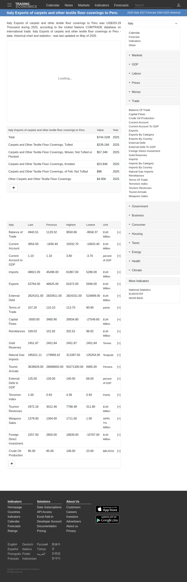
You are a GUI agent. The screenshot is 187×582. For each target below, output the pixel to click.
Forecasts (14, 526)
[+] (118, 232)
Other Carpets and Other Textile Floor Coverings (39, 179)
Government (138, 206)
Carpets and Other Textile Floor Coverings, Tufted (40, 144)
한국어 (56, 558)
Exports (14, 283)
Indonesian (29, 558)
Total (11, 137)
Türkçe (41, 549)
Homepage (15, 507)
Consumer (137, 225)
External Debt (137, 142)
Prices (134, 83)
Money (135, 92)
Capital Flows (137, 114)
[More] (11, 464)
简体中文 (56, 546)
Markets (135, 55)
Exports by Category (141, 134)
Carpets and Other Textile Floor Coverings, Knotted (41, 164)
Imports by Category (141, 163)
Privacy (71, 530)
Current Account (138, 122)
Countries (14, 512)
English (12, 544)
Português (14, 553)
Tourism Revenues (140, 187)
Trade (134, 101)
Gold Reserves (138, 155)
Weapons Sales (138, 196)
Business (136, 215)
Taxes (134, 243)
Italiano (27, 549)
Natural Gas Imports (141, 171)
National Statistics (139, 289)
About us (72, 526)
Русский (42, 544)
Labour (135, 73)
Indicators (135, 40)
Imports (13, 272)
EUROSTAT (136, 293)
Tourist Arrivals (138, 191)
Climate (135, 270)
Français (13, 558)
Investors (72, 516)
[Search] (153, 5)
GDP (133, 64)
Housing (136, 234)
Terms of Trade (138, 179)
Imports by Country (140, 167)
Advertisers (73, 521)
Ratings (13, 530)
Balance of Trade (139, 109)
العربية (41, 553)
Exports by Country (140, 138)
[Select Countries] (153, 23)
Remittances (17, 331)
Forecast (134, 36)
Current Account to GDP (16, 260)
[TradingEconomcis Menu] (10, 4)
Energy (135, 252)
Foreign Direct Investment (16, 439)
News (132, 45)
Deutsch (27, 544)
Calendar (134, 32)
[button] (179, 5)
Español (13, 549)
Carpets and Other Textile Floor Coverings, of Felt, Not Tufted (48, 171)
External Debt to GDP (14, 383)
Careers (71, 512)
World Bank (136, 297)
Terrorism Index (138, 183)
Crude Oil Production (141, 118)
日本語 (56, 553)
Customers (73, 507)
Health (134, 261)
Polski (26, 553)
